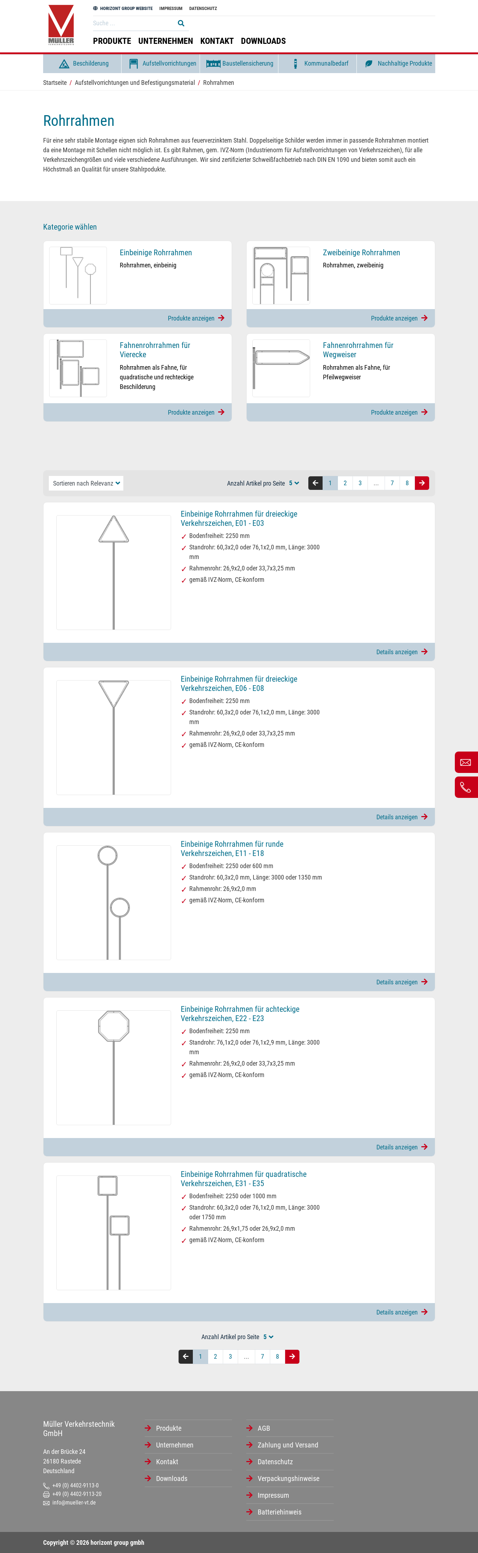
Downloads (263, 41)
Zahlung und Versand (288, 1445)
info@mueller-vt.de (69, 1502)
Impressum (171, 8)
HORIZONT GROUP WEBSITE (123, 8)
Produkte (112, 41)
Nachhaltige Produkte (396, 63)
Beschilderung (82, 63)
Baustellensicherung (239, 63)
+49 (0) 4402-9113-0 (71, 1485)
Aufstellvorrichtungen (160, 63)
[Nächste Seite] (422, 483)
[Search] (132, 23)
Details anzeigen (402, 652)
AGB (264, 1428)
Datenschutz (203, 8)
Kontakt (217, 41)
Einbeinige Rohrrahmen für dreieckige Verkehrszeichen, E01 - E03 (239, 518)
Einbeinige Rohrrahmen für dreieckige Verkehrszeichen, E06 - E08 (239, 684)
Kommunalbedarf (318, 63)
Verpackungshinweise (288, 1478)
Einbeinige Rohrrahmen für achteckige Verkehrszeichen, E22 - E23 (240, 1014)
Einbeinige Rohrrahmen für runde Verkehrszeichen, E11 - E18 (232, 849)
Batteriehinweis (280, 1512)
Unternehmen (165, 41)
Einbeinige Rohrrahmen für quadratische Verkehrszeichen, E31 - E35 (244, 1179)
